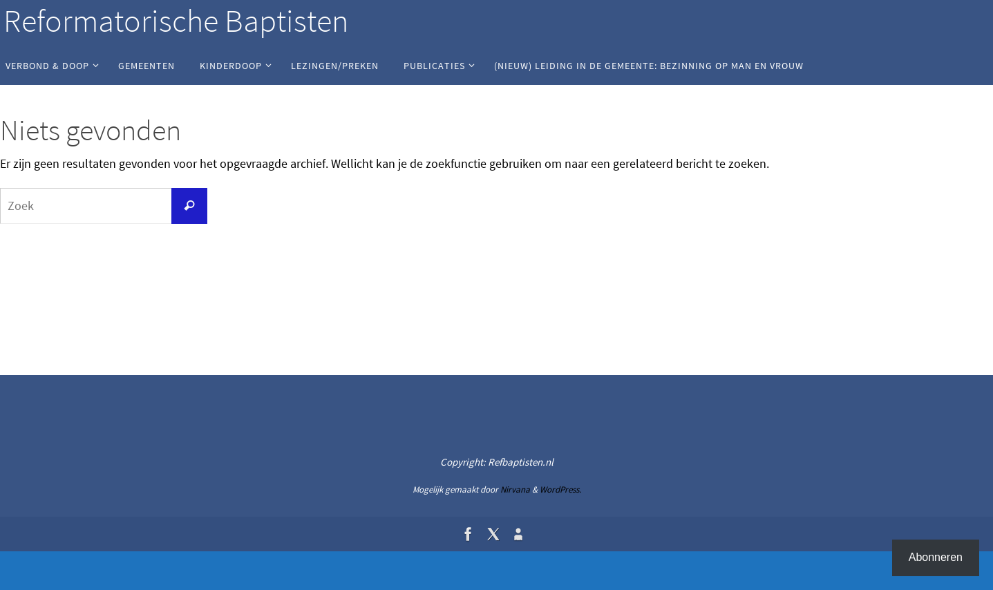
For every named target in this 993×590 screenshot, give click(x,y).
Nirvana (515, 489)
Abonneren (936, 557)
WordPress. (560, 489)
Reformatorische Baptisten (175, 21)
